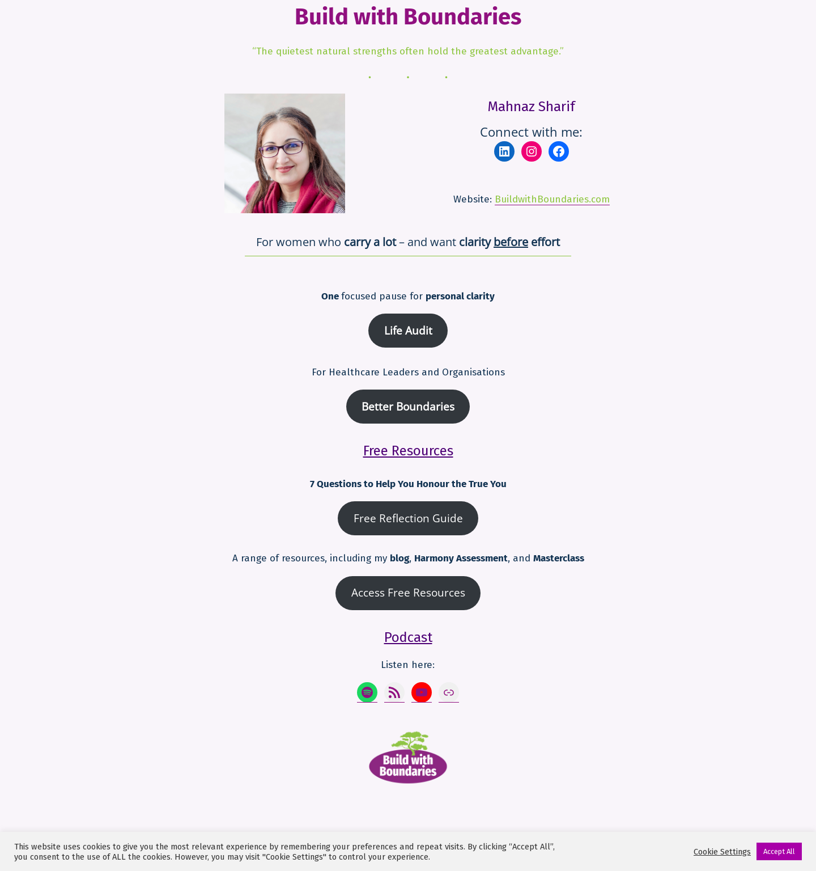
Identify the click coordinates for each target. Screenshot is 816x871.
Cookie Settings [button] (722, 852)
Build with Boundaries (408, 17)
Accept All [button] (779, 851)
